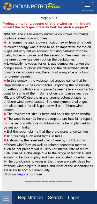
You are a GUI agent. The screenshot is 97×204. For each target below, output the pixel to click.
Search (55, 197)
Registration (30, 197)
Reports (23, 174)
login (73, 197)
